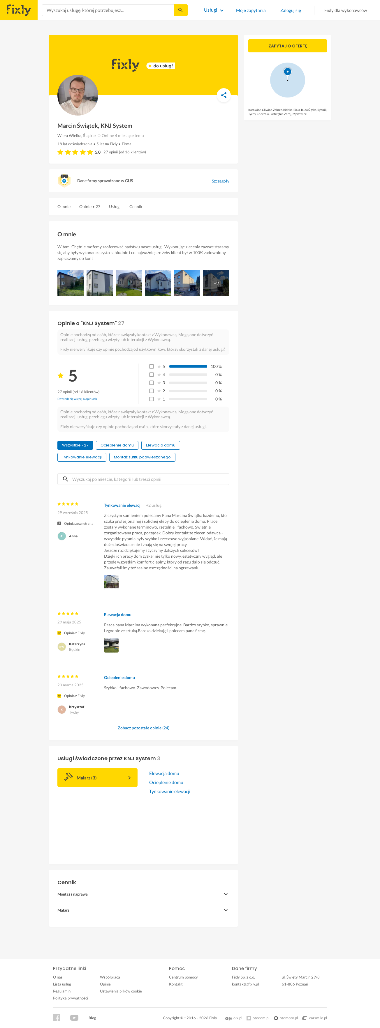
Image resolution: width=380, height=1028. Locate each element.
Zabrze (277, 109)
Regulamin (62, 991)
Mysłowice (300, 114)
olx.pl (233, 1017)
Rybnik (321, 109)
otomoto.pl (289, 1017)
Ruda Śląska (308, 109)
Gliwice (267, 109)
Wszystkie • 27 (75, 445)
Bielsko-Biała (291, 109)
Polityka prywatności (70, 998)
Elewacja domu (160, 445)
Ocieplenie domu (117, 445)
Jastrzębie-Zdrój (280, 114)
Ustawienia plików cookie (121, 991)
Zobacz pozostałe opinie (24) (143, 727)
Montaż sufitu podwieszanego (142, 457)
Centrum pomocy (183, 977)
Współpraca (110, 977)
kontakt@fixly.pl (245, 984)
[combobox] (108, 10)
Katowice (254, 109)
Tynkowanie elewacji (82, 457)
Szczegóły (220, 180)
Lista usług (62, 984)
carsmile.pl (314, 1017)
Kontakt (176, 984)
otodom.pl (261, 1017)
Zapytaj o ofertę (287, 46)
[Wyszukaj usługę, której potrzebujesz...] (108, 10)
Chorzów (263, 114)
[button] (97, 777)
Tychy (252, 114)
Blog (92, 1017)
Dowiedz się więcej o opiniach (77, 398)
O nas (58, 977)
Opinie (105, 984)
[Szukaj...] (180, 10)
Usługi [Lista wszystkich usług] (210, 10)
